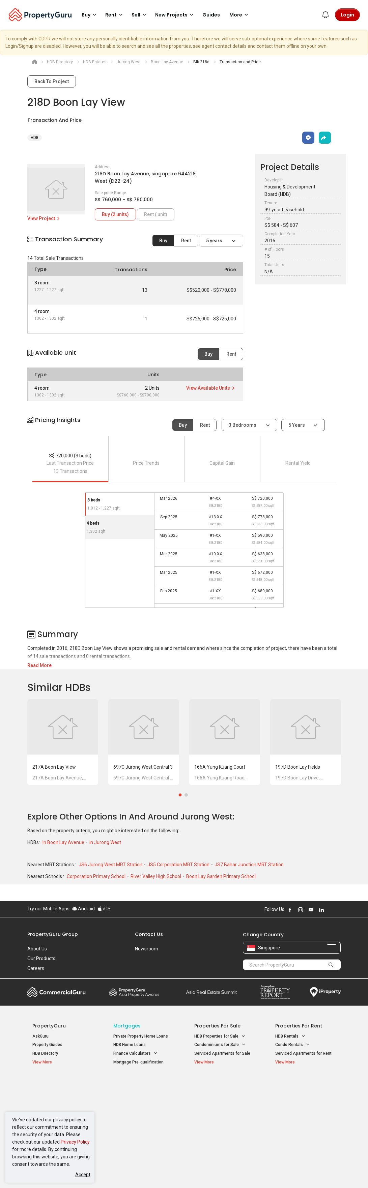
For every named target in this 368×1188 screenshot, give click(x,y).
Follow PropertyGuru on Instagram (300, 910)
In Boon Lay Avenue (64, 842)
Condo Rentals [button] (292, 1044)
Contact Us (149, 934)
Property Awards (134, 992)
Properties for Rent (298, 1025)
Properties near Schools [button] (220, 1110)
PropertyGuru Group (52, 934)
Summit (211, 992)
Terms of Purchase (183, 1172)
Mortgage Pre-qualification (138, 1062)
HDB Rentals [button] (290, 1036)
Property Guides (47, 1044)
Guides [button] (211, 14)
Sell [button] (140, 15)
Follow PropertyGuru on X (330, 909)
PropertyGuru (49, 1025)
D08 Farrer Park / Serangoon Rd (304, 1132)
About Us (37, 948)
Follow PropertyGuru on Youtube (311, 910)
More (239, 15)
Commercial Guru (56, 992)
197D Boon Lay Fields (297, 767)
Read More (39, 665)
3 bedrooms (243, 425)
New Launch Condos (51, 1094)
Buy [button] (90, 15)
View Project (44, 218)
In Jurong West (105, 842)
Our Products (41, 958)
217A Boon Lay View (54, 767)
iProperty (325, 992)
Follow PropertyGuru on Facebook (290, 910)
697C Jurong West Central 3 (143, 767)
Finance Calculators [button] (135, 1053)
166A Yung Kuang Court (219, 767)
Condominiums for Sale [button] (220, 1044)
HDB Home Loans (129, 1044)
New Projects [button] (175, 15)
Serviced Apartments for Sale (222, 1053)
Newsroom (146, 948)
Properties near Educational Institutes (221, 1087)
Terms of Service (100, 1172)
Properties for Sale (217, 1025)
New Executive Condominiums (60, 1103)
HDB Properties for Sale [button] (219, 1036)
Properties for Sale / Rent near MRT (138, 1087)
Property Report (275, 992)
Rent (186, 240)
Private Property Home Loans (140, 1036)
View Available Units (211, 388)
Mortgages (127, 1025)
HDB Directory (45, 1053)
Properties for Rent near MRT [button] (140, 1121)
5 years (214, 240)
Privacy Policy (75, 1142)
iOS (104, 908)
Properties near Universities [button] (223, 1101)
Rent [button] (115, 15)
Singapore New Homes (60, 1084)
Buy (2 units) (115, 214)
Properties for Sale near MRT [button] (140, 1105)
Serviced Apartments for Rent (303, 1053)
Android (83, 908)
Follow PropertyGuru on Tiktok (338, 909)
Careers (35, 968)
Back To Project (51, 81)
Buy (163, 240)
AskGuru (40, 1036)
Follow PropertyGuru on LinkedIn (321, 910)
